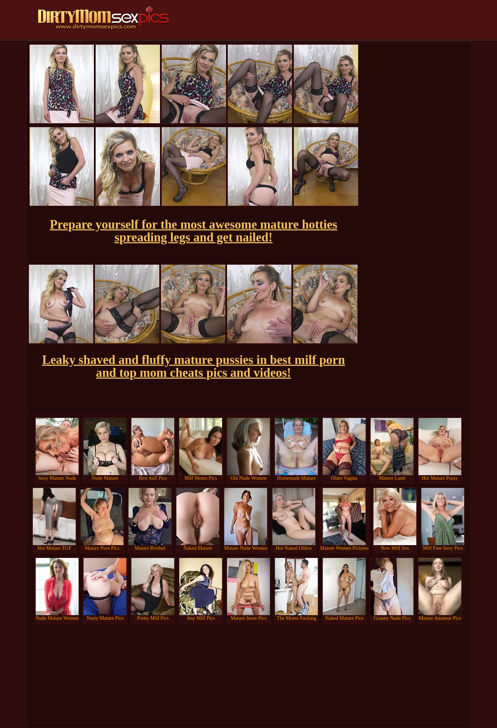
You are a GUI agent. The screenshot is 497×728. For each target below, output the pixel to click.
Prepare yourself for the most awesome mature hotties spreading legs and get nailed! (193, 231)
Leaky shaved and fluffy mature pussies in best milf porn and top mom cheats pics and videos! (193, 366)
